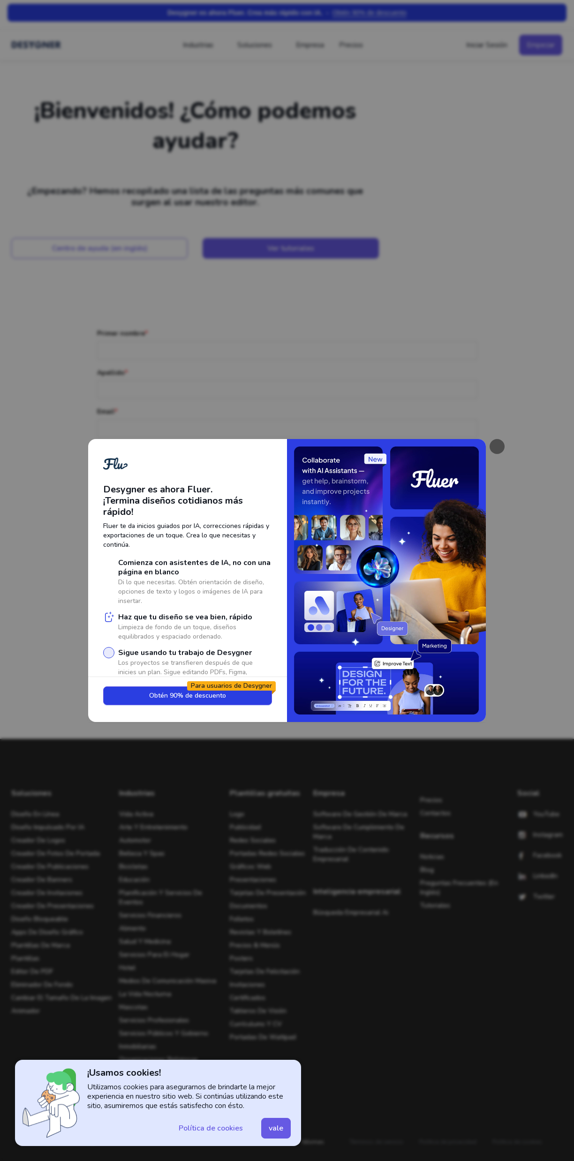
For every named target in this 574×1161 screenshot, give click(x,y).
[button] (211, 1128)
